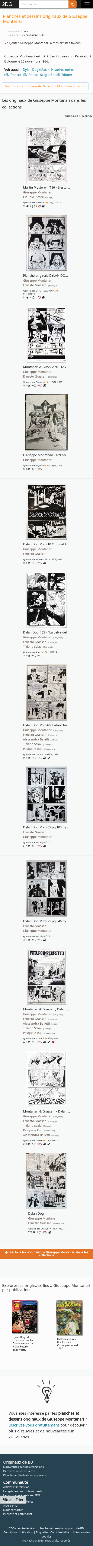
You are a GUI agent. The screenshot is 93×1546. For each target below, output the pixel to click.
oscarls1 (40, 754)
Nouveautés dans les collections (23, 1467)
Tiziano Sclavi (38, 647)
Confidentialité (59, 1532)
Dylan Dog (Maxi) (36, 69)
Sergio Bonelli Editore (56, 74)
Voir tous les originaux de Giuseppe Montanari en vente (45, 86)
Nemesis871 (42, 559)
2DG (7, 4)
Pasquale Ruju (39, 749)
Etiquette (42, 1532)
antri (38, 652)
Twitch (39, 1140)
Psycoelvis (41, 382)
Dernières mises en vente (19, 1471)
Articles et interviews (16, 1487)
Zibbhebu (40, 202)
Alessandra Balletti (41, 1023)
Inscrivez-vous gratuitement (34, 1425)
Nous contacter (13, 1510)
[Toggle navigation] (87, 4)
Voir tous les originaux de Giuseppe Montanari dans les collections (46, 1253)
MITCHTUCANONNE (46, 290)
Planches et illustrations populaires (25, 1475)
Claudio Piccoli (38, 197)
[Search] (43, 4)
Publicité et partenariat (17, 1514)
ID (37, 842)
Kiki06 (39, 1038)
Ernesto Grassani (40, 285)
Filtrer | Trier (13, 1499)
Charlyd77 (46, 1228)
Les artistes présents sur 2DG (21, 1495)
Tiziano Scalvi (37, 1126)
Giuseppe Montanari (37, 192)
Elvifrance (30, 74)
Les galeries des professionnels (22, 1491)
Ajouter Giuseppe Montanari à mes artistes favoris (43, 43)
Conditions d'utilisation (18, 1532)
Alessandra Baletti (40, 739)
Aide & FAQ (10, 1505)
